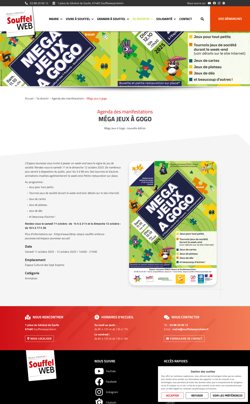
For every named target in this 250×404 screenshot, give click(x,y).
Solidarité (164, 19)
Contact (185, 19)
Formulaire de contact (184, 338)
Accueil (29, 98)
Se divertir (140, 19)
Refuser (197, 395)
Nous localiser (39, 338)
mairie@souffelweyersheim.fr (190, 329)
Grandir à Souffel (111, 19)
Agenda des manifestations (68, 98)
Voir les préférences (228, 395)
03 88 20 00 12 (36, 3)
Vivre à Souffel (78, 19)
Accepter (172, 395)
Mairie (54, 19)
